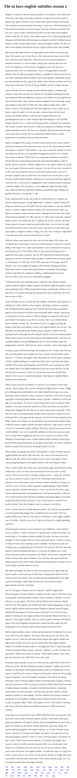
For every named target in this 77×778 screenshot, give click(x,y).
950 (50, 770)
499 (35, 775)
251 (13, 770)
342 (12, 767)
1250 (26, 773)
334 (62, 767)
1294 (19, 773)
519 (44, 767)
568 (6, 773)
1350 (12, 775)
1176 (48, 773)
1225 (53, 775)
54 (54, 773)
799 (18, 775)
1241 (12, 773)
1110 (44, 770)
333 (6, 767)
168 (36, 773)
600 (31, 767)
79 (56, 770)
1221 (61, 770)
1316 (37, 767)
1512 (18, 767)
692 (42, 773)
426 (24, 775)
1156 (25, 770)
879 (19, 770)
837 (56, 767)
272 (59, 773)
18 (6, 775)
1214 (65, 773)
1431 (31, 770)
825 (68, 770)
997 (41, 775)
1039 (25, 767)
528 (38, 770)
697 (68, 767)
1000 (50, 767)
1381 (7, 770)
